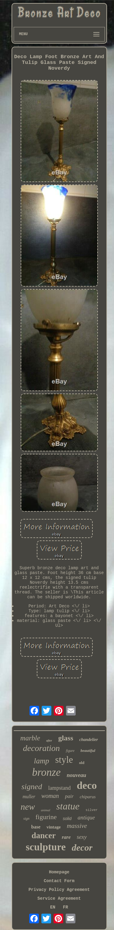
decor (82, 847)
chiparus (88, 796)
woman (50, 795)
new (28, 807)
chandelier (88, 739)
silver (92, 810)
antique (86, 817)
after (49, 740)
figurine (46, 817)
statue (67, 806)
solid (67, 818)
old (81, 762)
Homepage (59, 872)
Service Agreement (59, 898)
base (35, 826)
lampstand (59, 788)
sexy (82, 837)
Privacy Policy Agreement (59, 889)
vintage (54, 827)
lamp (41, 761)
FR (65, 907)
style (64, 759)
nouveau (76, 775)
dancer (44, 835)
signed (32, 786)
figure (70, 751)
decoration (41, 748)
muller (28, 796)
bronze (46, 772)
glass (65, 738)
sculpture (46, 847)
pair (69, 796)
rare (66, 837)
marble (30, 738)
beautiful (88, 750)
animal (45, 810)
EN (52, 907)
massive (77, 825)
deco (87, 785)
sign (26, 818)
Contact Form (59, 881)
